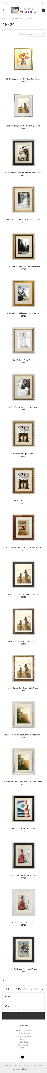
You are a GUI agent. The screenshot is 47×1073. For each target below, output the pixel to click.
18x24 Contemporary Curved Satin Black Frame (22, 173)
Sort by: (22, 34)
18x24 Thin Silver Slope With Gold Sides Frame (22, 735)
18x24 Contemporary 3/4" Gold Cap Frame (22, 79)
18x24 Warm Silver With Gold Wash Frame (23, 220)
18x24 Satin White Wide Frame (23, 922)
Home (4, 18)
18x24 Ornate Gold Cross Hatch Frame (23, 688)
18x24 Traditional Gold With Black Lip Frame (23, 266)
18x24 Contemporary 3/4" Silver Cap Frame (23, 126)
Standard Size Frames (17, 18)
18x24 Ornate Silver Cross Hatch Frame (22, 641)
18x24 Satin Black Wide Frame (23, 875)
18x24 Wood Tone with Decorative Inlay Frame (23, 547)
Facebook (22, 1057)
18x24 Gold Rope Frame (22, 501)
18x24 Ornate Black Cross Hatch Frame (22, 594)
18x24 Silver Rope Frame (23, 454)
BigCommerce (28, 1069)
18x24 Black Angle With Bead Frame (23, 969)
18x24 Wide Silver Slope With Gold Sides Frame (23, 782)
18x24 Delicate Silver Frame (23, 360)
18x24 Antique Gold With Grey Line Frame (22, 313)
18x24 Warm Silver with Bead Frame (23, 407)
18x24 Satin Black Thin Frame (23, 829)
